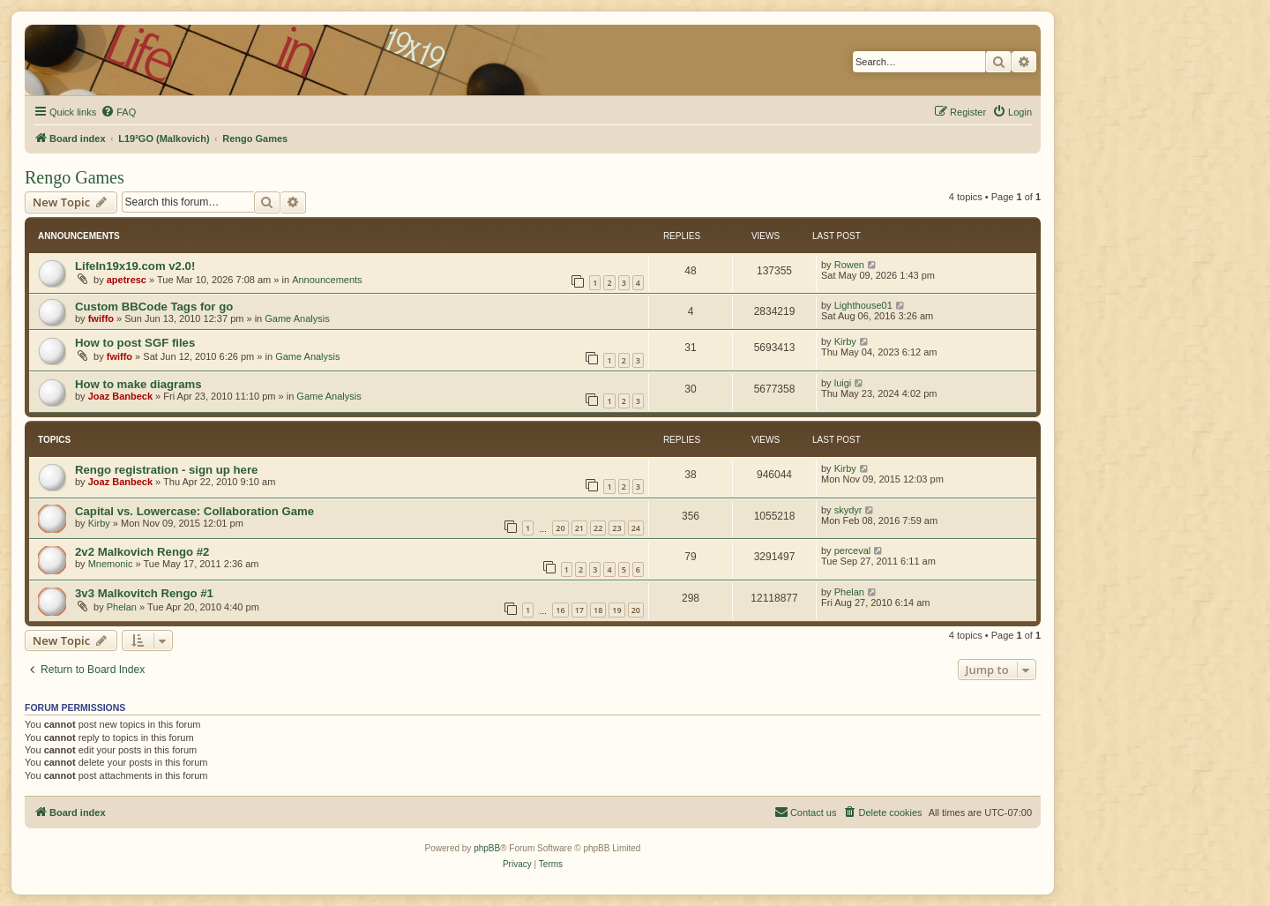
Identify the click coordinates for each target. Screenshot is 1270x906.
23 (616, 528)
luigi (843, 383)
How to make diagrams (138, 384)
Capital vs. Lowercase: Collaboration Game (194, 511)
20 (560, 528)
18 (598, 610)
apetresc (126, 279)
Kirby (845, 341)
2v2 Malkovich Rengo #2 (142, 551)
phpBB (487, 848)
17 (579, 610)
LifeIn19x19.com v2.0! (135, 266)
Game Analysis (297, 318)
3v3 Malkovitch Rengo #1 (144, 593)
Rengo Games (74, 177)
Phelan (122, 607)
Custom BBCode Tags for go (154, 306)
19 (616, 610)
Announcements (327, 279)
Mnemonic (110, 563)
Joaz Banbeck (120, 396)
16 (560, 610)
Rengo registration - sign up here (166, 469)
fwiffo (101, 318)
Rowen (849, 264)
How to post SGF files (135, 342)
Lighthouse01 (863, 305)
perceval (852, 550)
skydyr (848, 510)
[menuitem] (118, 112)
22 (598, 528)
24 (635, 528)
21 (579, 528)
